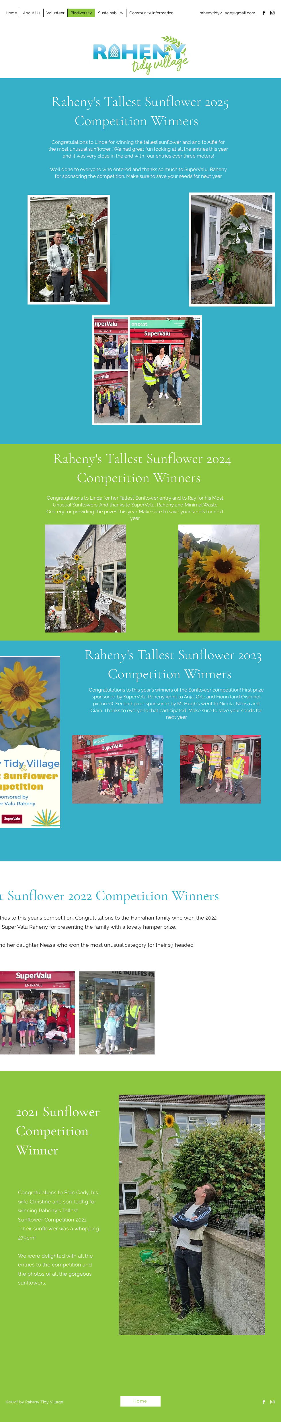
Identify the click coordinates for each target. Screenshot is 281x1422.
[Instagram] (272, 13)
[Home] (140, 1401)
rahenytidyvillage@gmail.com (227, 13)
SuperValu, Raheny (205, 169)
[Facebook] (264, 13)
